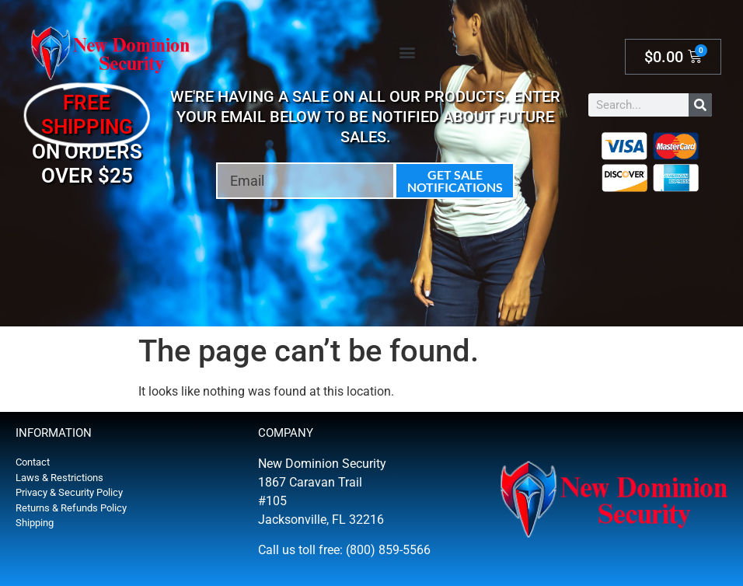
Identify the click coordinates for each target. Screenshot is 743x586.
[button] (407, 52)
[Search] (700, 105)
